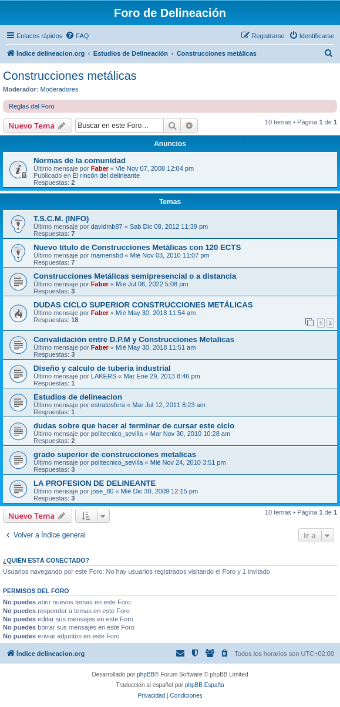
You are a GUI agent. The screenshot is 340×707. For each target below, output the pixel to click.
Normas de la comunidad (79, 160)
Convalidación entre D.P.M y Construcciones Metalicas (133, 339)
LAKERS (103, 376)
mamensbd (107, 255)
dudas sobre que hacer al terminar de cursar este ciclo (133, 425)
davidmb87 (107, 226)
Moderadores (60, 89)
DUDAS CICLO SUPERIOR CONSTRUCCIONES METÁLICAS (143, 304)
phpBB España (204, 685)
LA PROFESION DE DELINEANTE (94, 483)
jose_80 (102, 491)
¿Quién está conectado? (46, 560)
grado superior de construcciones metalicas (114, 454)
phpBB (145, 674)
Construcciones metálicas (70, 75)
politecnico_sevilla (117, 433)
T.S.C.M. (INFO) (61, 218)
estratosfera (108, 404)
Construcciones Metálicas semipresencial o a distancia (134, 276)
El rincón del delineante (106, 175)
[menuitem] (77, 36)
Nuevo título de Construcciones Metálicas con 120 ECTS (137, 247)
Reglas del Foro (32, 106)
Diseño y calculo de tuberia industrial (102, 368)
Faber (100, 168)
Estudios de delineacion (77, 397)
